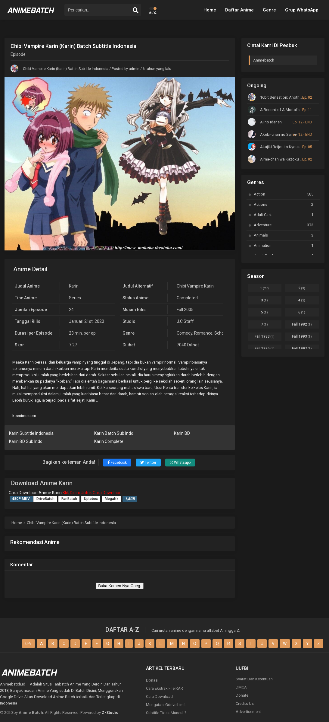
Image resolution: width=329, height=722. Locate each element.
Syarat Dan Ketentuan (254, 679)
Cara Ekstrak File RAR (164, 688)
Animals (283, 235)
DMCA (241, 687)
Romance (203, 333)
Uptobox (91, 499)
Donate (242, 695)
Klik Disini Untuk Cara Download (92, 492)
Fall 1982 (302, 324)
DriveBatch (45, 499)
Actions (283, 204)
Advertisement (248, 711)
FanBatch (69, 499)
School (220, 333)
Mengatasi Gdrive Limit (166, 704)
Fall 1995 (265, 348)
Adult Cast (283, 215)
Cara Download (159, 696)
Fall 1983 (265, 336)
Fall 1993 (302, 336)
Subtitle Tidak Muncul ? (166, 713)
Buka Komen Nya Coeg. (119, 586)
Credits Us (245, 703)
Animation (283, 245)
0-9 (28, 643)
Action (283, 194)
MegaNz (112, 499)
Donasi (152, 680)
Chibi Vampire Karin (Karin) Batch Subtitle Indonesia (65, 69)
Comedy (184, 333)
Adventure (283, 225)
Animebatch (263, 60)
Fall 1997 (302, 348)
